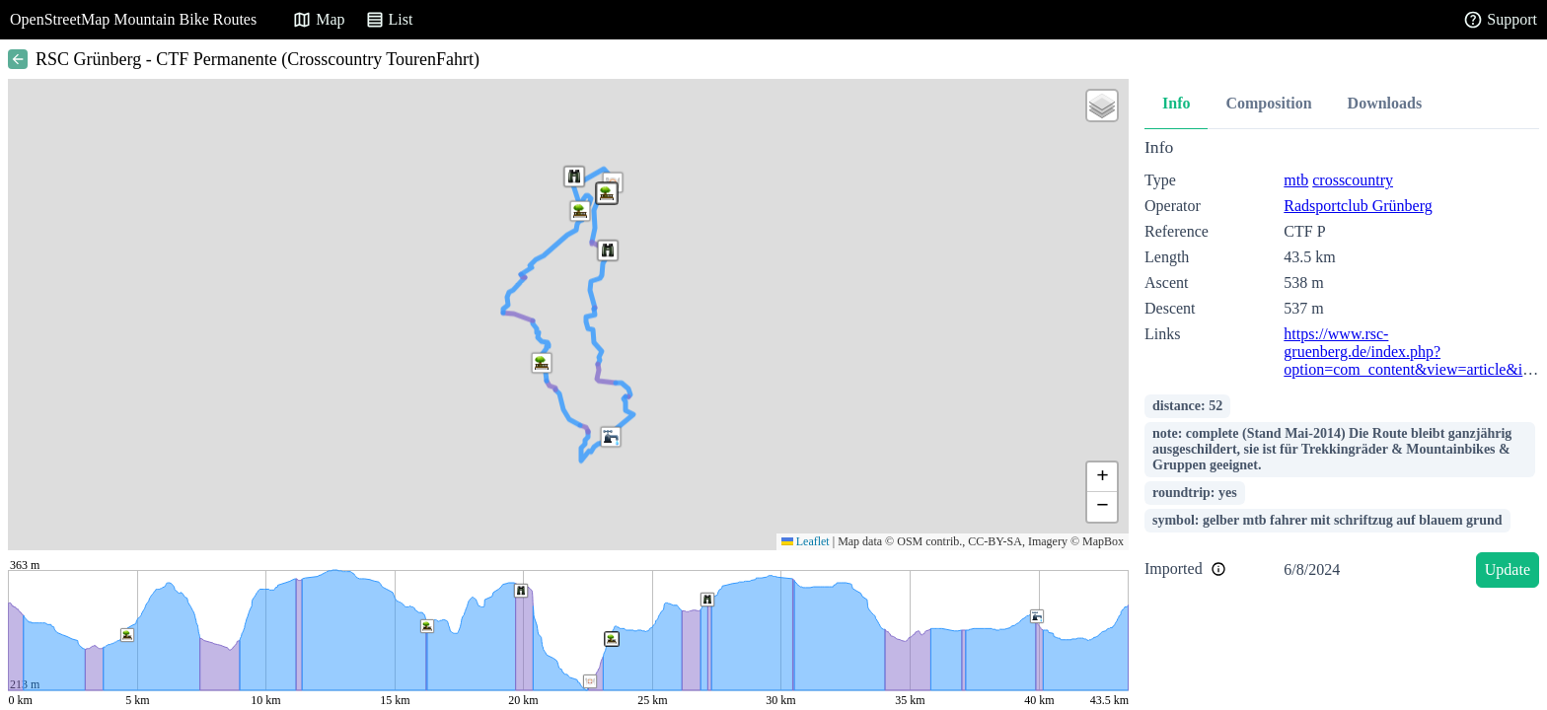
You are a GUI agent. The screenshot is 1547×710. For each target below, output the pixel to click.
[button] (580, 211)
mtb (1296, 180)
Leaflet (805, 541)
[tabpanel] (1341, 366)
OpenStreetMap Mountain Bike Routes (133, 19)
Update (1507, 569)
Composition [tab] (1268, 103)
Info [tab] (1176, 103)
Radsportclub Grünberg (1358, 205)
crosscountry (1352, 180)
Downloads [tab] (1385, 103)
